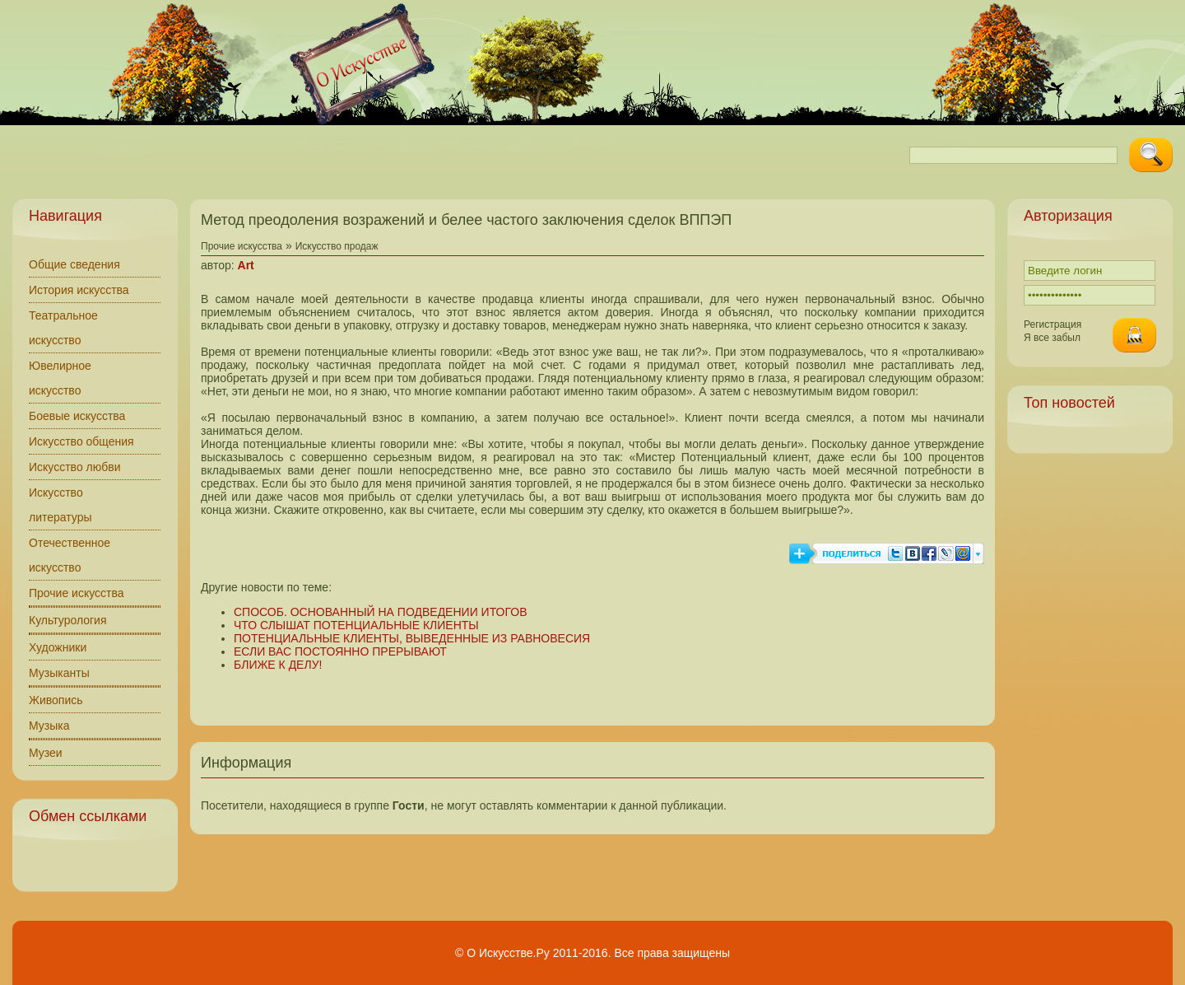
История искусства (79, 289)
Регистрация (1052, 324)
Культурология (68, 620)
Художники (57, 647)
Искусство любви (75, 467)
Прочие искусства (76, 593)
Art (246, 265)
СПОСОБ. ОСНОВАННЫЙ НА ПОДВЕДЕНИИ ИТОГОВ (380, 612)
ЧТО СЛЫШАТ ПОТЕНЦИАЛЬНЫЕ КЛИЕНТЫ (356, 625)
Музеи (46, 752)
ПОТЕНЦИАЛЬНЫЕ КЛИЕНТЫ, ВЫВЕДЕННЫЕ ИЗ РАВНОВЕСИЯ (412, 638)
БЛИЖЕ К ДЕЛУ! (278, 664)
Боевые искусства (77, 415)
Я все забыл (1052, 337)
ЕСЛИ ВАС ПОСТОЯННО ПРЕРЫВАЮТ (340, 651)
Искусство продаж (337, 246)
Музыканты (59, 672)
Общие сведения (74, 264)
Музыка (49, 725)
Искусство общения (81, 441)
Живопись (56, 700)
